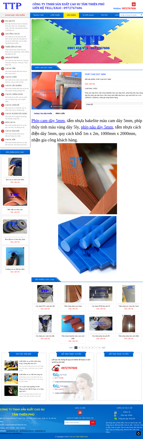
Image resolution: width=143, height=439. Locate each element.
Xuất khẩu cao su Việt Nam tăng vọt (30, 374)
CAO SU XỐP (10, 140)
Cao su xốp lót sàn (131, 423)
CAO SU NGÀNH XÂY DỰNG (16, 114)
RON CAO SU (10, 122)
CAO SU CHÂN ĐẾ (12, 105)
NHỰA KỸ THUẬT (12, 57)
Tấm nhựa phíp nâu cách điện (128, 336)
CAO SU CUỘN (11, 77)
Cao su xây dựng (127, 427)
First (71, 347)
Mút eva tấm (119, 425)
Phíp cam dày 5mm (48, 120)
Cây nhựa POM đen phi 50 (101, 306)
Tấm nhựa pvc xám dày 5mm (129, 306)
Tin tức (104, 15)
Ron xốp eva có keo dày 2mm (15, 269)
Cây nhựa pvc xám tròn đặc (45, 336)
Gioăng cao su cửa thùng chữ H (15, 179)
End (103, 347)
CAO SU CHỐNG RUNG (14, 94)
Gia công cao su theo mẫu (115, 423)
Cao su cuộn (115, 427)
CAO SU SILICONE (12, 131)
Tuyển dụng (88, 15)
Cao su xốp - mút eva (131, 425)
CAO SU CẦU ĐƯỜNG (13, 85)
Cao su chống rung (116, 430)
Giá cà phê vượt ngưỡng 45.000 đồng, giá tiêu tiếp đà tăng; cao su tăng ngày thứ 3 (31, 389)
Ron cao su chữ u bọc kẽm (15, 209)
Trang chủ (38, 15)
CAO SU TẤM (10, 68)
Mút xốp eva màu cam (15, 239)
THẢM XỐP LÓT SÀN (13, 47)
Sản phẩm (71, 15)
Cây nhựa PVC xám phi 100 (45, 306)
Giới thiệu (55, 15)
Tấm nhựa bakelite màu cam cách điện (73, 337)
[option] (57, 90)
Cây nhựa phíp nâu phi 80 (101, 336)
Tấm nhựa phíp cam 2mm (73, 306)
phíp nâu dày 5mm (97, 127)
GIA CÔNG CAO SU (12, 34)
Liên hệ (118, 15)
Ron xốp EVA (10, 21)
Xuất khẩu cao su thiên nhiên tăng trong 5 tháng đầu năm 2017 (30, 362)
